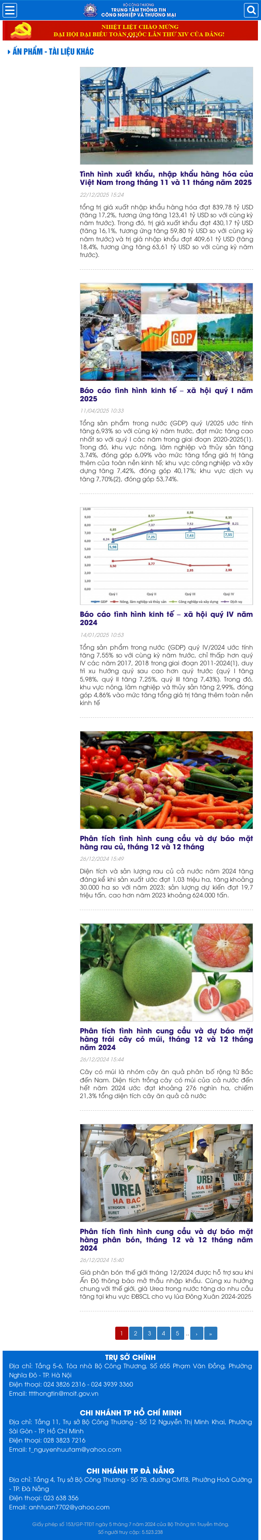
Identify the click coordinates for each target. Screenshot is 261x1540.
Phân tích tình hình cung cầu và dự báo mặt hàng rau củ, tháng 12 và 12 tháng (167, 842)
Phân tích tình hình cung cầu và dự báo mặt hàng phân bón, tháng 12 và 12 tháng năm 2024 (167, 1239)
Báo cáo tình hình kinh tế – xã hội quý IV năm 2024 (167, 617)
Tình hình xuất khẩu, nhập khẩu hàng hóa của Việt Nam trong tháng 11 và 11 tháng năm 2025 (167, 177)
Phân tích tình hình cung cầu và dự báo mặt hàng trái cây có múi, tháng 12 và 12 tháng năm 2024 (167, 1038)
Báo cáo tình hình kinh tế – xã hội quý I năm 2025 (167, 394)
